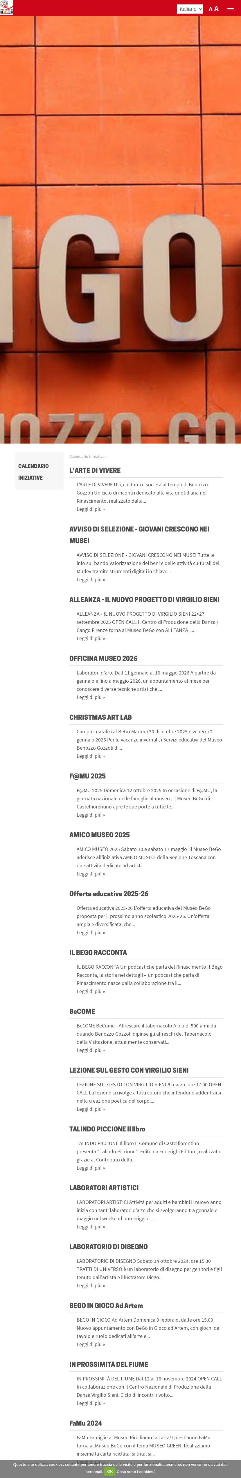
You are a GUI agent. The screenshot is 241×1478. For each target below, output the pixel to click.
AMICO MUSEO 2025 (99, 835)
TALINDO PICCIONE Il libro (107, 1129)
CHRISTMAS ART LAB (100, 718)
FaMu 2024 (85, 1424)
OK (110, 1471)
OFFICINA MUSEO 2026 (103, 659)
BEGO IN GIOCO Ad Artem (106, 1306)
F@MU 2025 (87, 777)
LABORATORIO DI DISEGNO (108, 1247)
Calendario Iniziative (87, 456)
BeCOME (82, 1012)
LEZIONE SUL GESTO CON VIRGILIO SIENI (129, 1071)
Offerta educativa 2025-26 (108, 894)
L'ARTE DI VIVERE (95, 471)
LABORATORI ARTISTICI (104, 1188)
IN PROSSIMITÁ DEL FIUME (108, 1365)
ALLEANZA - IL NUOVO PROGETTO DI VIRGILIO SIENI (144, 600)
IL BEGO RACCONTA (98, 953)
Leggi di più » (91, 509)
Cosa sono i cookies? (136, 1471)
